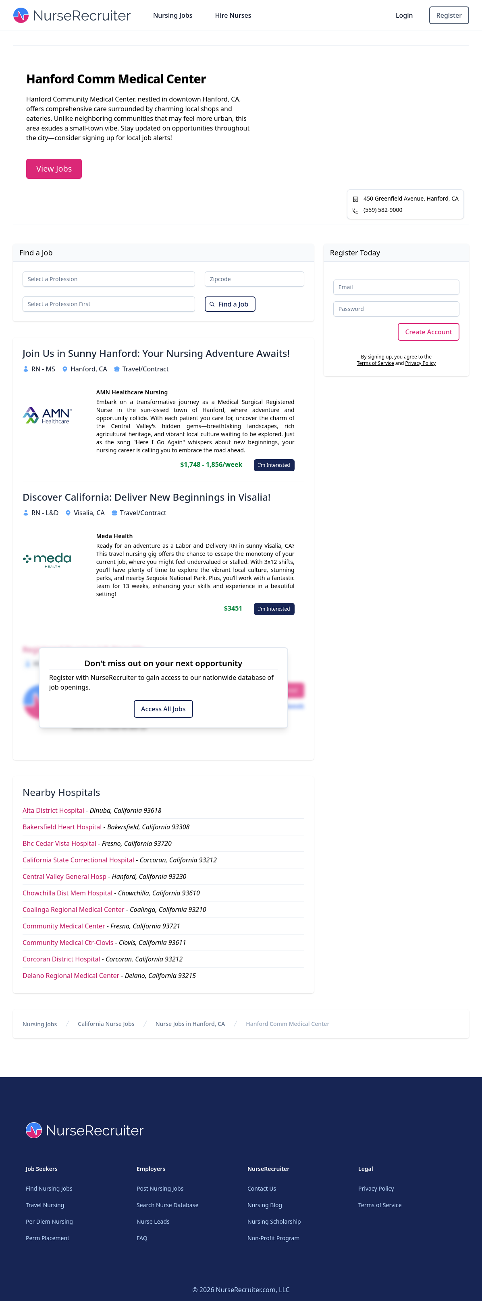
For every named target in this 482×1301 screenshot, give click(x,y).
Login (404, 15)
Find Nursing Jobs (49, 1188)
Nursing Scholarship (274, 1221)
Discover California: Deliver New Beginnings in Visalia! (146, 497)
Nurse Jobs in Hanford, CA (190, 1024)
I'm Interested (274, 465)
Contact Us (261, 1188)
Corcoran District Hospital (61, 959)
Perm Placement (47, 1238)
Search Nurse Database (167, 1205)
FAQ (142, 1238)
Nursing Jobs (173, 15)
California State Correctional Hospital (78, 860)
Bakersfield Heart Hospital (62, 826)
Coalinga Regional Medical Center (74, 909)
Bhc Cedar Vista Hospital (59, 843)
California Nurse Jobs (106, 1024)
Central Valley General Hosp (64, 876)
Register (449, 15)
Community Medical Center (64, 926)
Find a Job (229, 304)
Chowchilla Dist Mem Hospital (67, 893)
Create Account (428, 331)
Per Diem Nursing (49, 1221)
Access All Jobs (163, 708)
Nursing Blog (264, 1205)
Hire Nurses (233, 15)
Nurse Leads (153, 1221)
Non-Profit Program (273, 1238)
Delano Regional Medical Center (71, 975)
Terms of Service (375, 363)
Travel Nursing (45, 1205)
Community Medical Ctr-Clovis (68, 942)
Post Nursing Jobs (160, 1188)
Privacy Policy (420, 363)
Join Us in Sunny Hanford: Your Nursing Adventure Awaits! (156, 353)
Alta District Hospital (53, 810)
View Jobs (54, 168)
